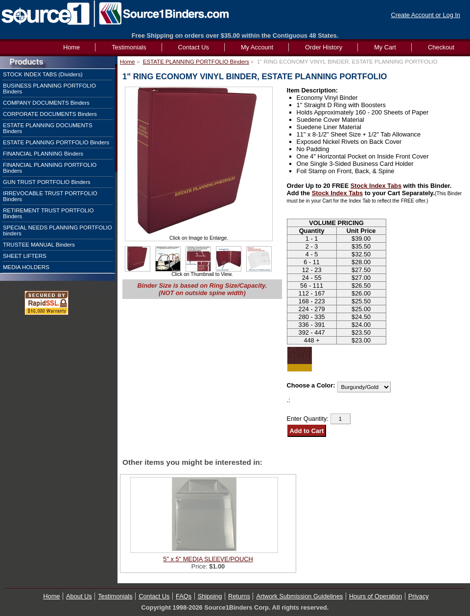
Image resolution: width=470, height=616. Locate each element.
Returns (239, 596)
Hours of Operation (375, 596)
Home (127, 62)
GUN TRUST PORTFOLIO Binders (47, 182)
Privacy (418, 596)
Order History (323, 47)
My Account (257, 47)
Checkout (441, 47)
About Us (79, 596)
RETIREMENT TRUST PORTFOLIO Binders (48, 213)
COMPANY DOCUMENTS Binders (46, 103)
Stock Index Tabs (376, 185)
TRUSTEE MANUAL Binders (39, 245)
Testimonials (129, 47)
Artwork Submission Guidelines (299, 596)
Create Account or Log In (425, 15)
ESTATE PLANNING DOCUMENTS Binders (48, 128)
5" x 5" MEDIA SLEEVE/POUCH (208, 559)
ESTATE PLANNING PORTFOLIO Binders (56, 142)
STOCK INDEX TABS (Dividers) (43, 74)
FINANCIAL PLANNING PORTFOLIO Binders (49, 168)
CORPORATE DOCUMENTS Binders (50, 114)
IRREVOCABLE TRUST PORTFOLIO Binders (50, 196)
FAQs (183, 596)
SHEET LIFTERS (25, 256)
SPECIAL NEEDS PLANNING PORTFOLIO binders (57, 230)
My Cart (385, 47)
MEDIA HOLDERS (26, 267)
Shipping (210, 596)
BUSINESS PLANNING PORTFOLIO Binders (49, 88)
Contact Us (193, 47)
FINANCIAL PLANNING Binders (43, 154)
